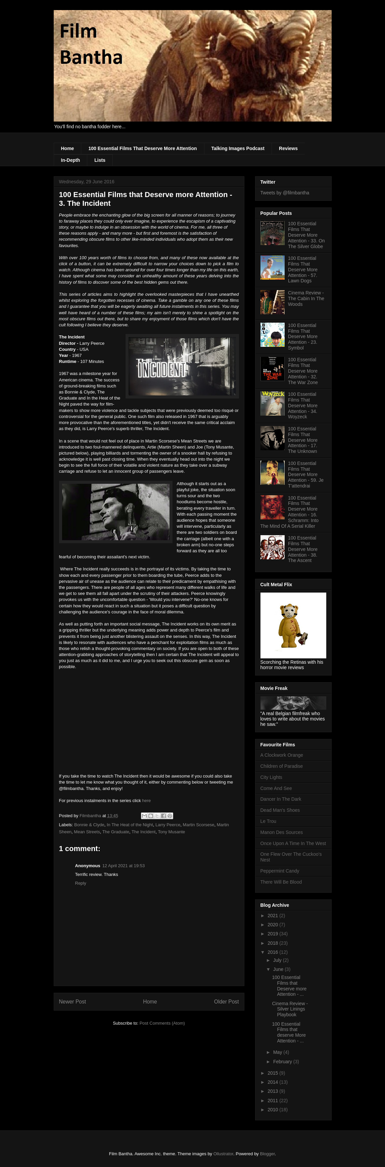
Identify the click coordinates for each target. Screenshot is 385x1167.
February (283, 1061)
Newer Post (72, 1002)
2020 (273, 924)
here (146, 800)
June (279, 969)
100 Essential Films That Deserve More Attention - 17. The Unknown (303, 440)
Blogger (267, 1153)
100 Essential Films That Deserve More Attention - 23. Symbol (303, 337)
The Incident (144, 831)
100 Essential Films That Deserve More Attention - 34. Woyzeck (303, 405)
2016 (273, 952)
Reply (80, 883)
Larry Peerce (167, 824)
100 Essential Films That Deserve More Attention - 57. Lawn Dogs (303, 269)
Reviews (288, 148)
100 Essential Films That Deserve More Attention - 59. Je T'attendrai (306, 474)
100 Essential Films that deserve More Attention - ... (289, 1032)
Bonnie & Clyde (89, 824)
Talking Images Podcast (237, 148)
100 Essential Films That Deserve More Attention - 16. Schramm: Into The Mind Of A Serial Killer (289, 512)
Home (67, 148)
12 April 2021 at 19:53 (123, 865)
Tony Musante (171, 831)
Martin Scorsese (198, 824)
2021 (273, 915)
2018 (273, 943)
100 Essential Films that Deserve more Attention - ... (289, 986)
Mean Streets (87, 831)
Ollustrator (223, 1153)
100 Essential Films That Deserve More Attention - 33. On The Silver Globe (306, 235)
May (278, 1052)
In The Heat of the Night (130, 824)
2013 (273, 1091)
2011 (273, 1100)
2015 (273, 1073)
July (278, 960)
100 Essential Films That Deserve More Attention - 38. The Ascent (303, 549)
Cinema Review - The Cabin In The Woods (306, 298)
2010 (273, 1109)
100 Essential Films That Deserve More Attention (142, 148)
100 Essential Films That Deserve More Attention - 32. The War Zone (303, 371)
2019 (273, 933)
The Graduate (115, 831)
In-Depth (70, 160)
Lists (99, 160)
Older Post (226, 1002)
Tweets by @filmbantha (284, 192)
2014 (273, 1082)
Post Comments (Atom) (162, 1023)
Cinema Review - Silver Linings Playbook (290, 1009)
